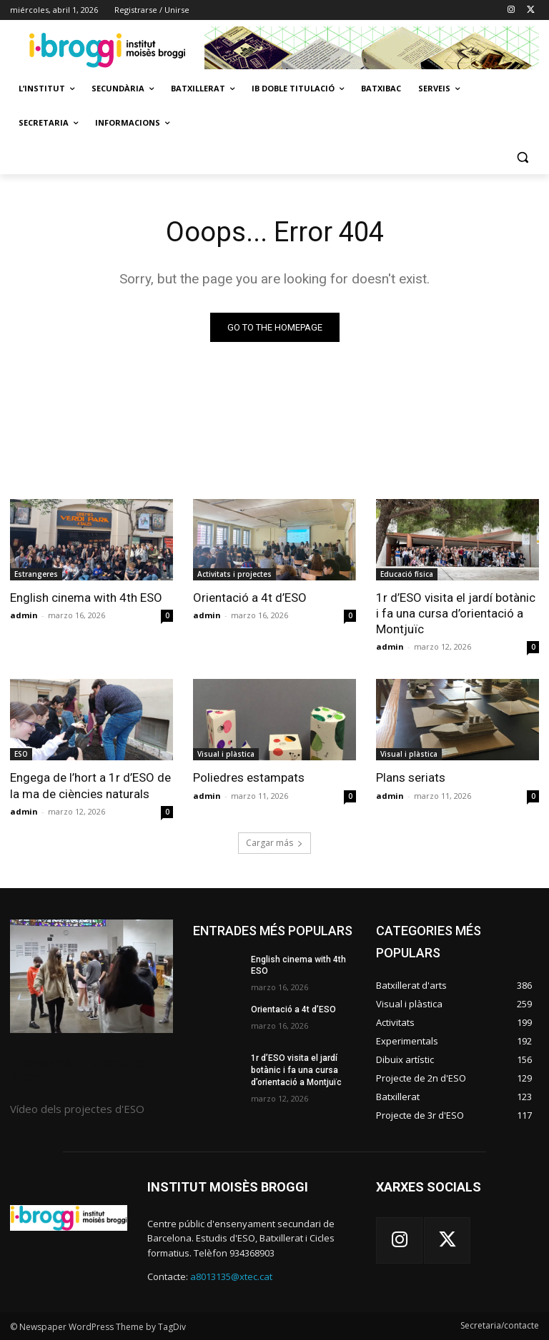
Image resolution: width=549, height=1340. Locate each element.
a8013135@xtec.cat (231, 1276)
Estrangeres (36, 574)
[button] (522, 157)
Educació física (406, 574)
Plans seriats (410, 777)
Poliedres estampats (249, 777)
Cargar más (274, 843)
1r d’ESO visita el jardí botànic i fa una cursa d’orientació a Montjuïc (455, 613)
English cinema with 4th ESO (86, 597)
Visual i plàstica (225, 754)
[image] (91, 977)
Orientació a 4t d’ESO (250, 597)
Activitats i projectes (234, 574)
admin (24, 615)
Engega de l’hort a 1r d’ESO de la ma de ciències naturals (90, 785)
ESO (21, 754)
